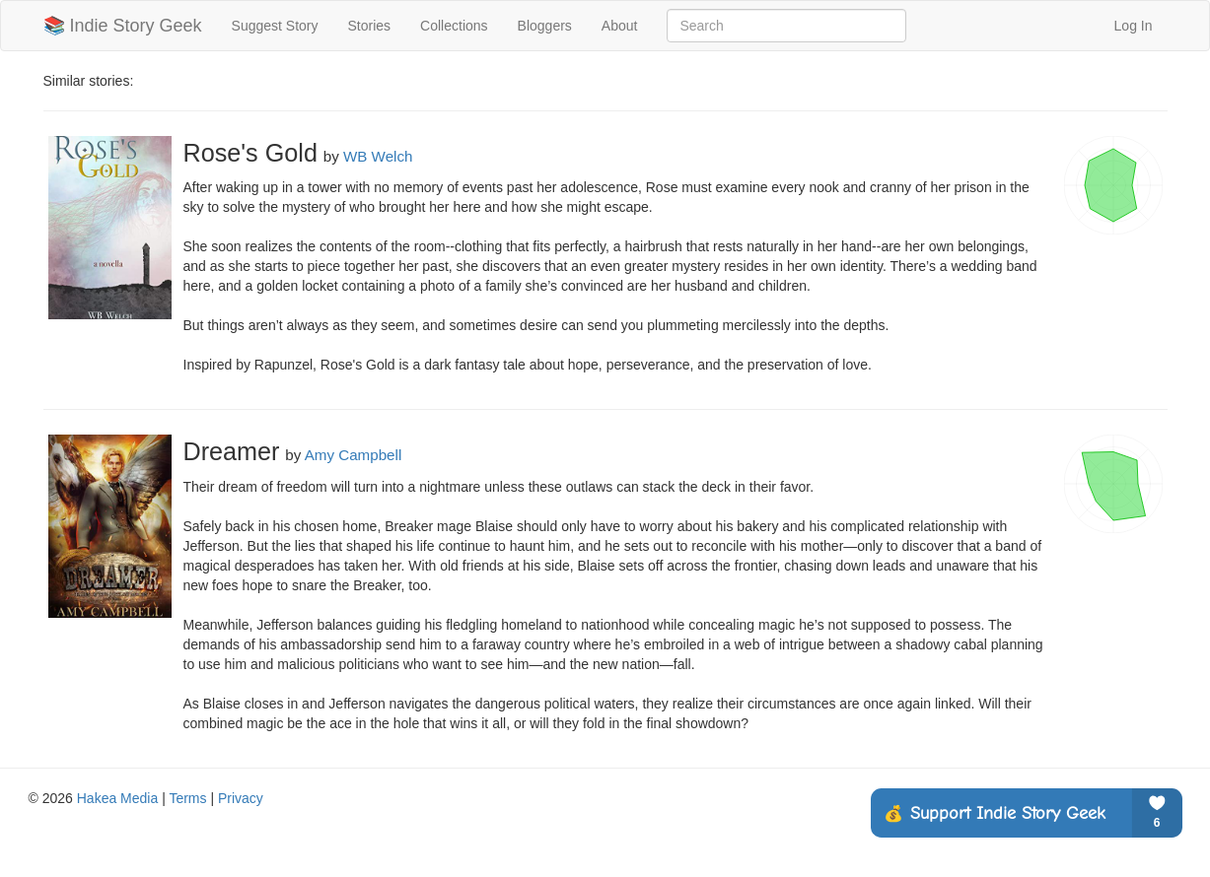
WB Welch (377, 156)
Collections (453, 26)
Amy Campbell (353, 454)
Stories (369, 26)
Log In (1133, 26)
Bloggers (545, 26)
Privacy (240, 798)
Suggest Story (275, 26)
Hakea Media (118, 798)
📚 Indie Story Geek (122, 25)
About (620, 26)
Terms (187, 798)
